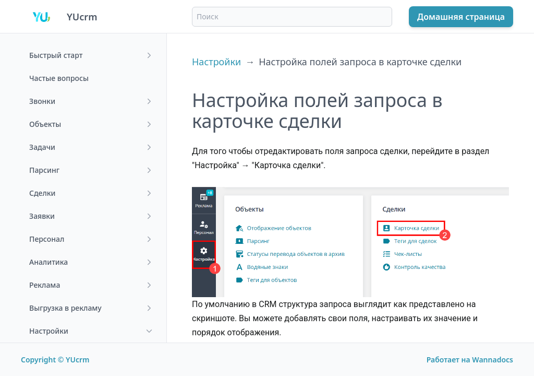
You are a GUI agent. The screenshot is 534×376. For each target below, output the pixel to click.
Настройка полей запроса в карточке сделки (360, 61)
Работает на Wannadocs (470, 360)
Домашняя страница (461, 16)
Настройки (216, 61)
